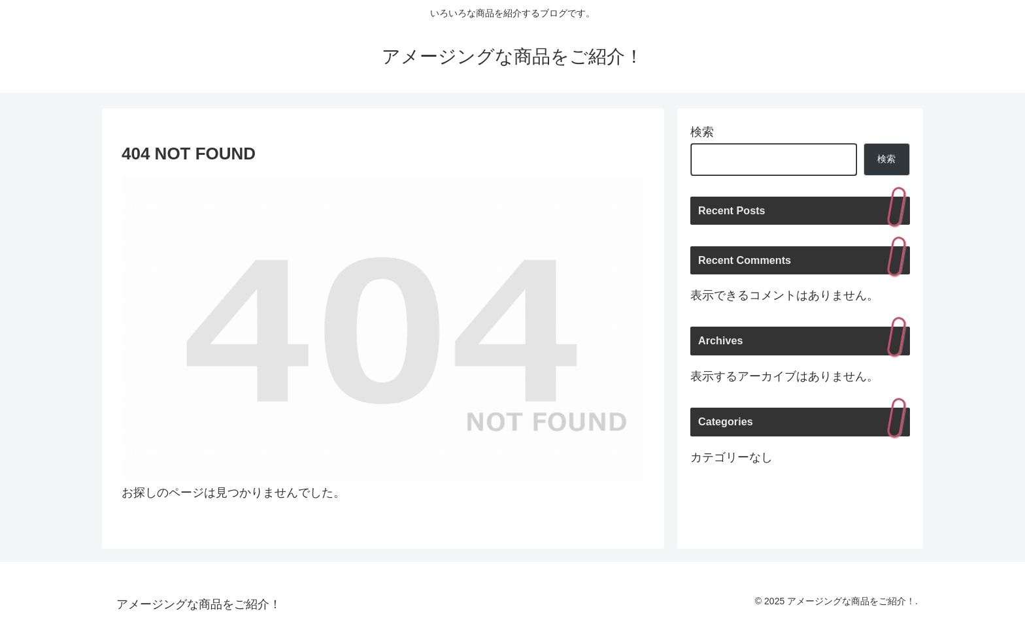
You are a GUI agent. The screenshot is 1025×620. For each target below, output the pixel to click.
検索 (702, 132)
